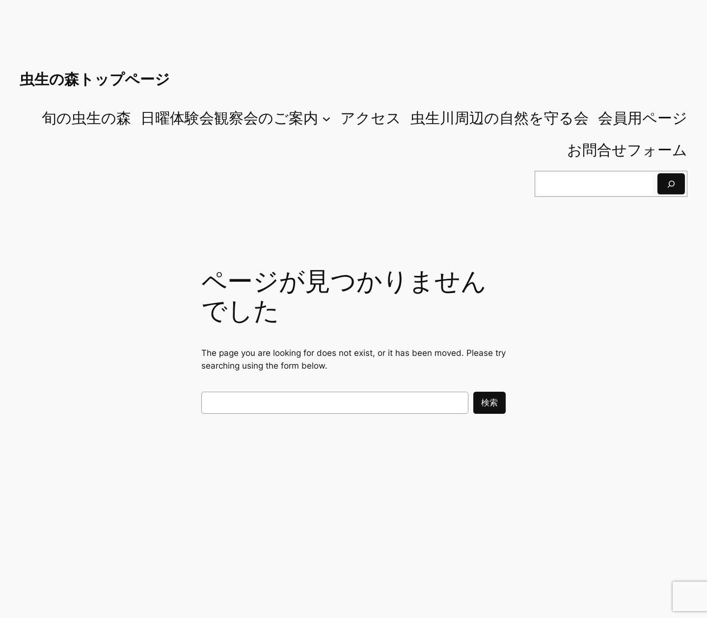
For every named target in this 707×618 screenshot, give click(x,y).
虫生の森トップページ (95, 79)
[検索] (671, 183)
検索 (489, 402)
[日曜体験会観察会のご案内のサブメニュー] (326, 118)
